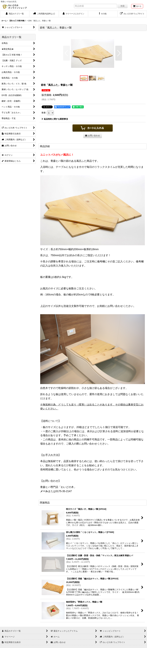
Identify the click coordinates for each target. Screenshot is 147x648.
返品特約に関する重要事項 (55, 119)
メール (44, 491)
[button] (103, 14)
